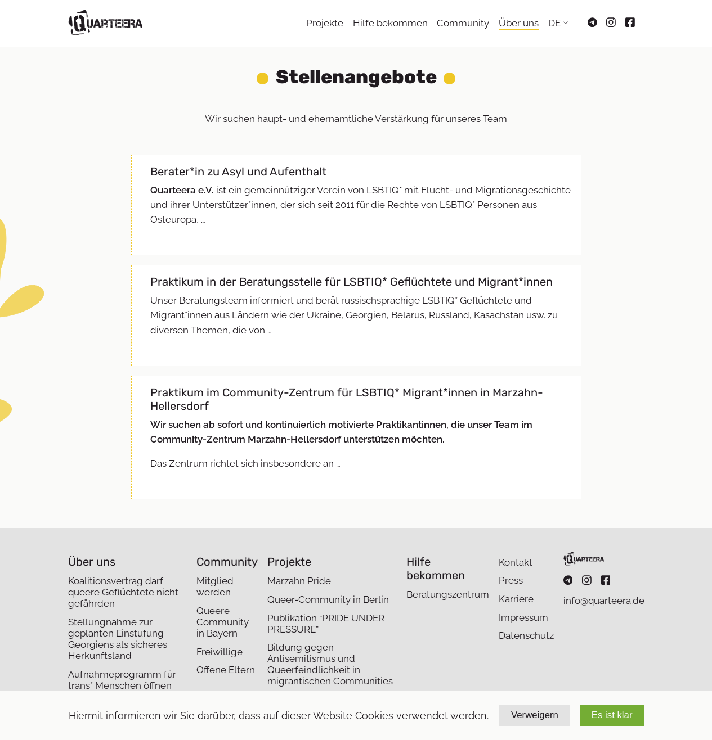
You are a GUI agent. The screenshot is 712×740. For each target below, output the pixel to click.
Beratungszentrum (447, 594)
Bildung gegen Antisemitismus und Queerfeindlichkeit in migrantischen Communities (330, 664)
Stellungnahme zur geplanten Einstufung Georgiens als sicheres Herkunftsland (117, 638)
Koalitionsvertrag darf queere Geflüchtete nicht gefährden (123, 592)
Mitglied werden (215, 586)
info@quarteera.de (603, 600)
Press (511, 580)
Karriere (516, 598)
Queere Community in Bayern (222, 622)
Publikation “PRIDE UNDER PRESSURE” (325, 623)
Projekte (324, 23)
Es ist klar (612, 715)
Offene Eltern (225, 669)
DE (554, 23)
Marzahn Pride (299, 580)
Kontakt (515, 562)
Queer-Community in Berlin (328, 599)
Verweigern (534, 715)
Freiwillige (219, 651)
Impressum (523, 617)
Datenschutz (526, 635)
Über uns (519, 23)
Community (463, 23)
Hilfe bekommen (390, 23)
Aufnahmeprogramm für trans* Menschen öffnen (122, 680)
